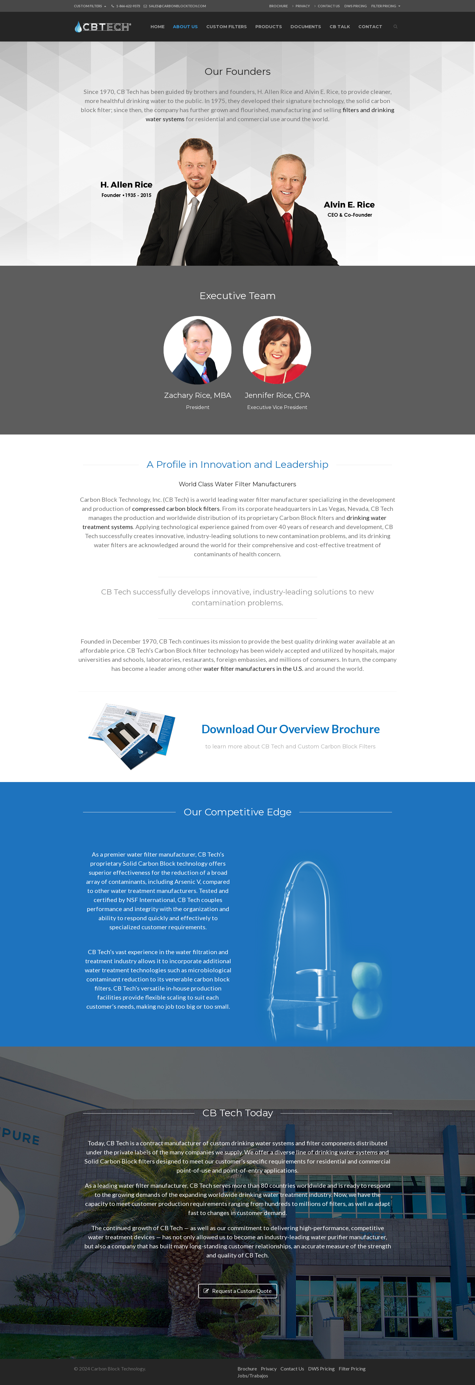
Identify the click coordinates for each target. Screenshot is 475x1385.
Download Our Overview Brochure (290, 729)
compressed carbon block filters (176, 508)
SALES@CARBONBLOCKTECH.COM (177, 6)
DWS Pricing (355, 6)
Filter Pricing (385, 6)
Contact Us (327, 6)
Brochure (278, 6)
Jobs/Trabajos (253, 1375)
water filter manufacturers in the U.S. (253, 668)
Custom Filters (90, 6)
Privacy (301, 6)
